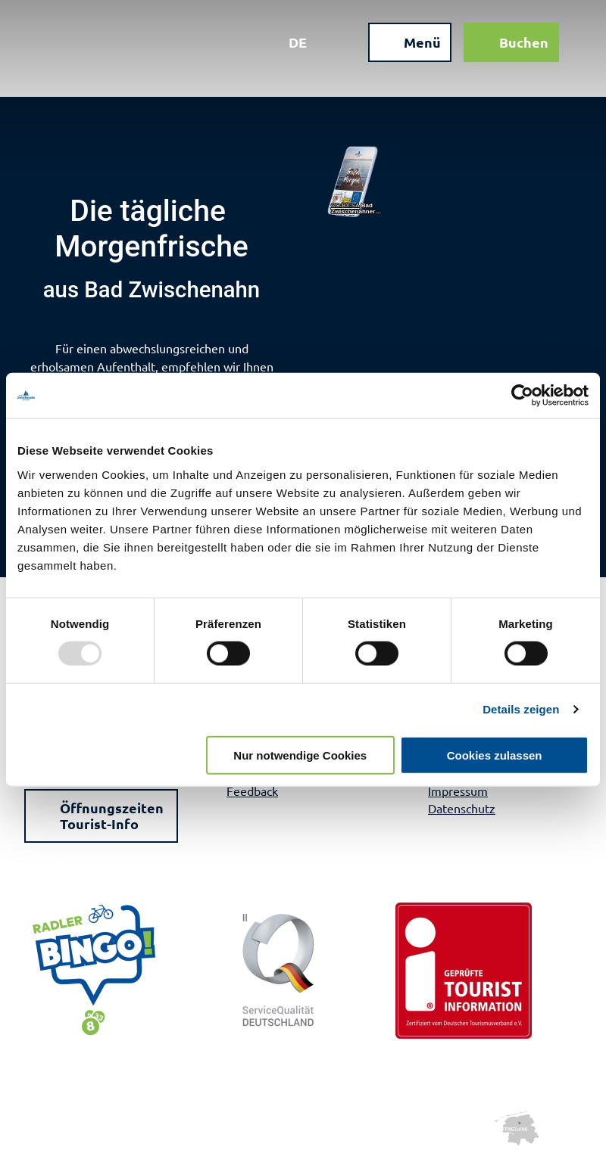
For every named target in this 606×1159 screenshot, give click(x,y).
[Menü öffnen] (408, 44)
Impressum (458, 790)
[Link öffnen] (359, 182)
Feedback (252, 790)
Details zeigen (521, 709)
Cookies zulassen (494, 754)
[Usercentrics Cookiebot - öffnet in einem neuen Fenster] (522, 395)
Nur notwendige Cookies (300, 754)
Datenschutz (461, 808)
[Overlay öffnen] (339, 44)
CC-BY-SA (345, 206)
